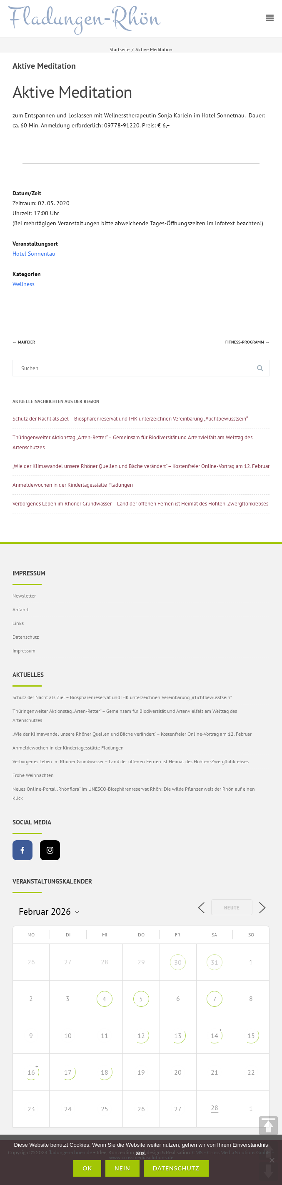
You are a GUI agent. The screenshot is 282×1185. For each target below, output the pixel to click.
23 (31, 1109)
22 (251, 1072)
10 (68, 1035)
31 (214, 962)
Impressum (23, 650)
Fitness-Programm (247, 342)
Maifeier (23, 342)
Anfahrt (20, 609)
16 (31, 1072)
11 (104, 1035)
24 (68, 1109)
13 (178, 1035)
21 (214, 1072)
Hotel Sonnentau (33, 253)
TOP (268, 1125)
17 (68, 1072)
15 (251, 1035)
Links (18, 623)
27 (178, 1109)
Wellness (23, 284)
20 (178, 1072)
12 (141, 1035)
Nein (122, 1168)
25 (104, 1109)
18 (104, 1072)
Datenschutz (25, 637)
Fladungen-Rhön (84, 17)
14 (214, 1035)
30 (178, 962)
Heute (232, 908)
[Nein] (271, 1160)
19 (141, 1072)
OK (87, 1168)
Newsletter (24, 595)
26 (141, 1109)
